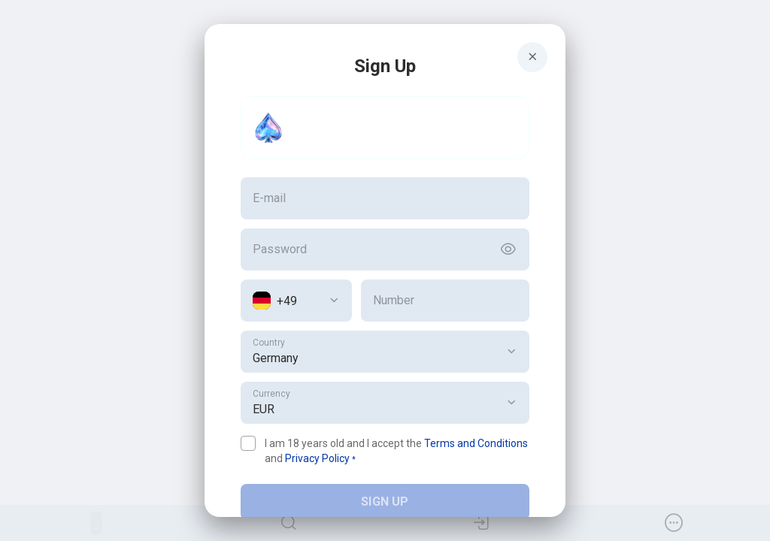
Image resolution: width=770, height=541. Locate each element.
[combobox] (296, 301)
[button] (511, 352)
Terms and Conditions (476, 443)
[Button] (508, 249)
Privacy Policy (317, 458)
